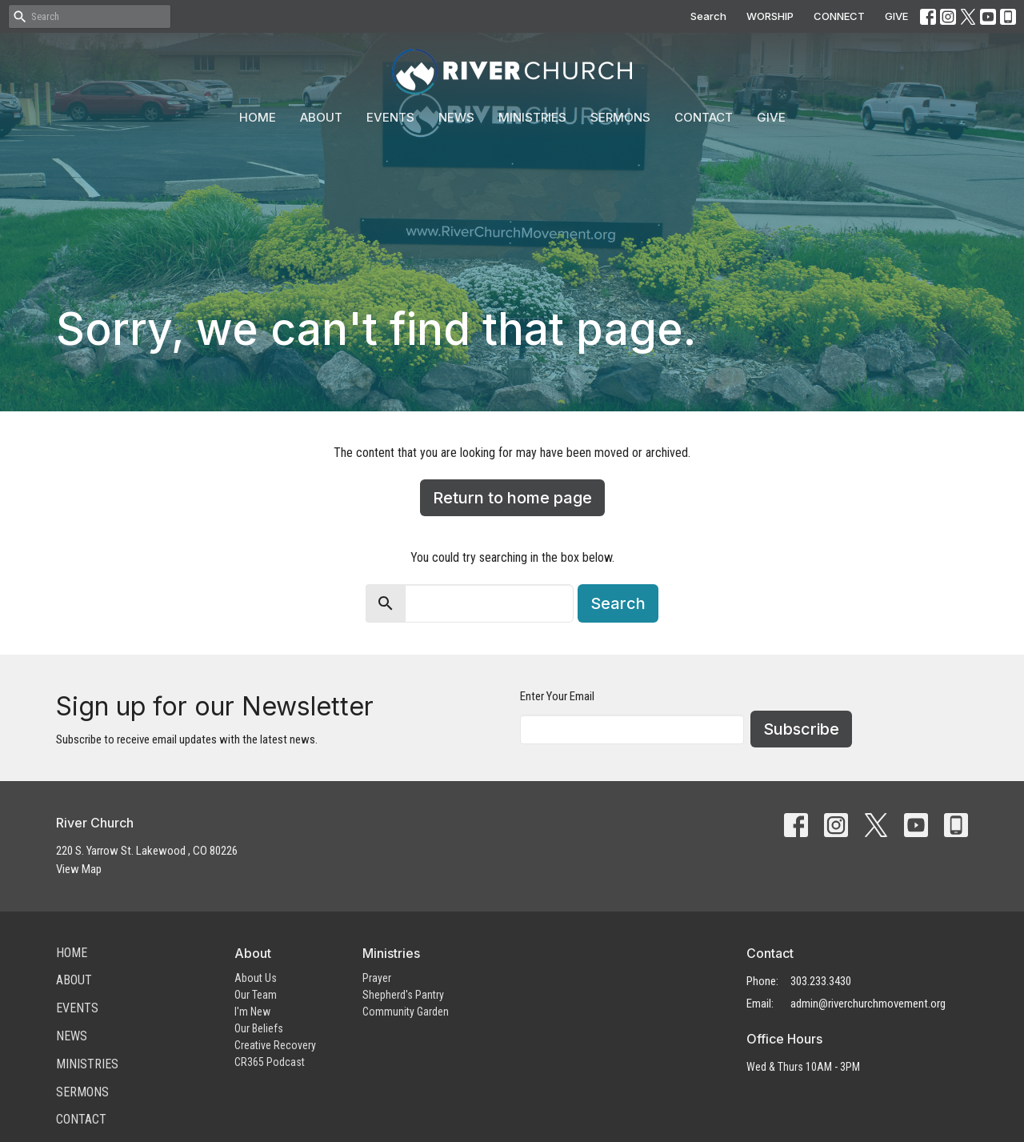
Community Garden (405, 1011)
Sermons (620, 117)
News (456, 117)
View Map (79, 869)
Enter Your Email (557, 696)
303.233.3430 (820, 981)
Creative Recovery (275, 1045)
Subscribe (801, 729)
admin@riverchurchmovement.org (868, 1003)
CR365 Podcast (269, 1062)
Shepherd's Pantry (403, 994)
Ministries (532, 117)
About (321, 117)
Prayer (376, 978)
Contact (703, 117)
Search (708, 16)
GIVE (896, 16)
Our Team (255, 994)
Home (257, 117)
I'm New (252, 1011)
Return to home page (512, 497)
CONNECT (839, 16)
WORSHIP (770, 16)
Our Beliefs (258, 1028)
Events (390, 117)
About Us (255, 978)
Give (771, 117)
